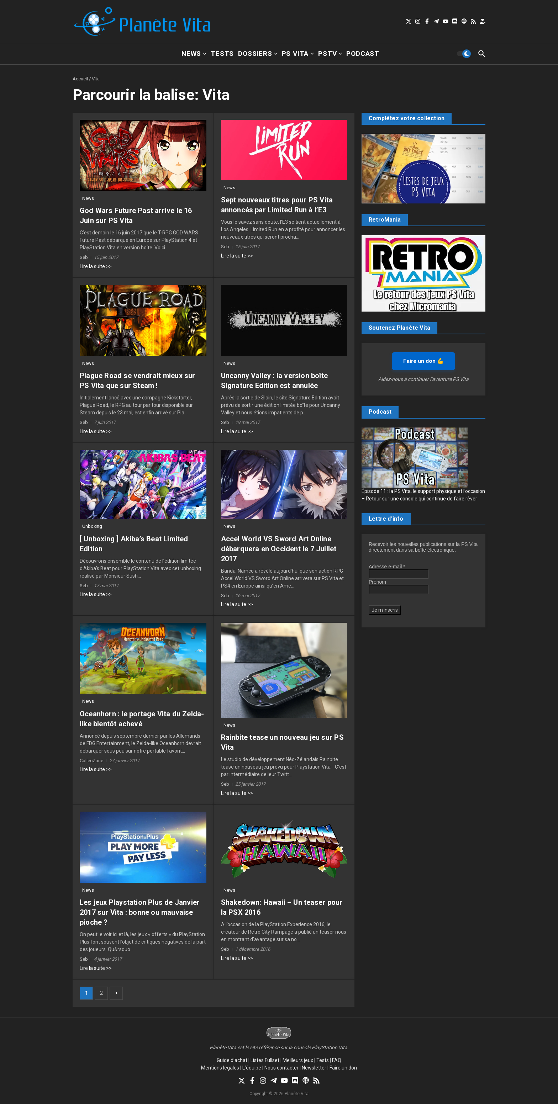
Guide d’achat (232, 1060)
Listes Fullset (265, 1060)
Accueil (80, 78)
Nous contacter (281, 1068)
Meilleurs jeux (298, 1060)
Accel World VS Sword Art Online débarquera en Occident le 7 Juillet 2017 (279, 549)
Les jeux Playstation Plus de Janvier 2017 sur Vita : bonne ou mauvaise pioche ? (140, 912)
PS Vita (298, 53)
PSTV (330, 53)
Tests (222, 53)
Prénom (377, 582)
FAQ (336, 1060)
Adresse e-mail (387, 566)
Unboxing (92, 526)
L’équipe (251, 1068)
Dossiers (257, 53)
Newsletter (314, 1068)
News (193, 53)
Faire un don (343, 1068)
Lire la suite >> (96, 266)
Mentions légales (220, 1068)
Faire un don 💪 (423, 361)
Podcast (362, 53)
